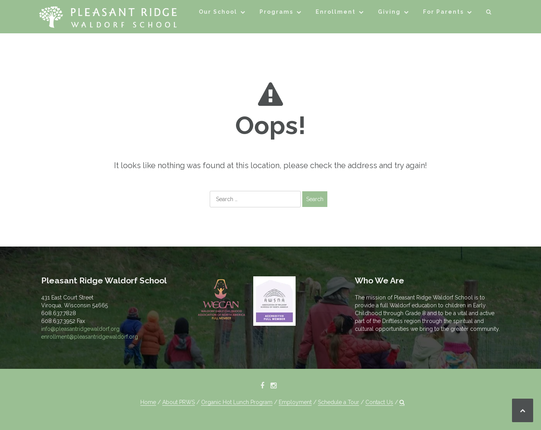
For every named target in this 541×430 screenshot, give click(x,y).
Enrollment (336, 12)
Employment (295, 402)
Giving (389, 12)
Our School (218, 12)
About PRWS (178, 402)
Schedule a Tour (338, 402)
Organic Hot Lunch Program (236, 402)
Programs (276, 12)
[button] (489, 13)
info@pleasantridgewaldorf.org (80, 329)
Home (148, 402)
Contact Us (379, 402)
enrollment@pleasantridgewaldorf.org (89, 337)
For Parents (443, 12)
